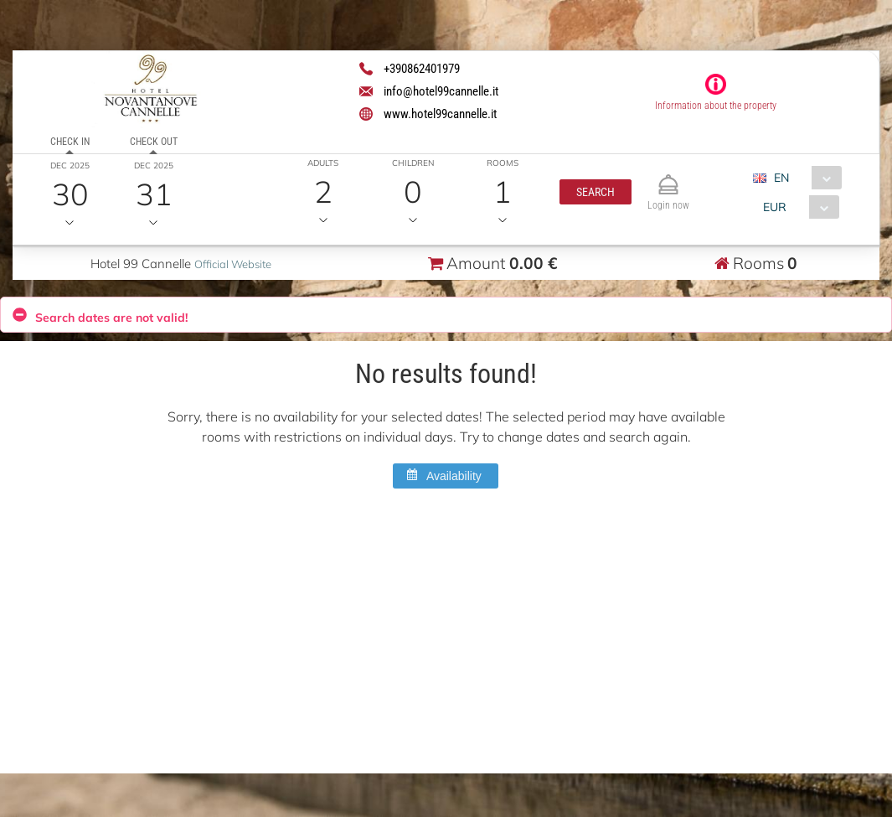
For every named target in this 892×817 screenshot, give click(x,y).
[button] (595, 191)
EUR (774, 207)
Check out (154, 142)
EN (781, 177)
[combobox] (803, 178)
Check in (70, 142)
